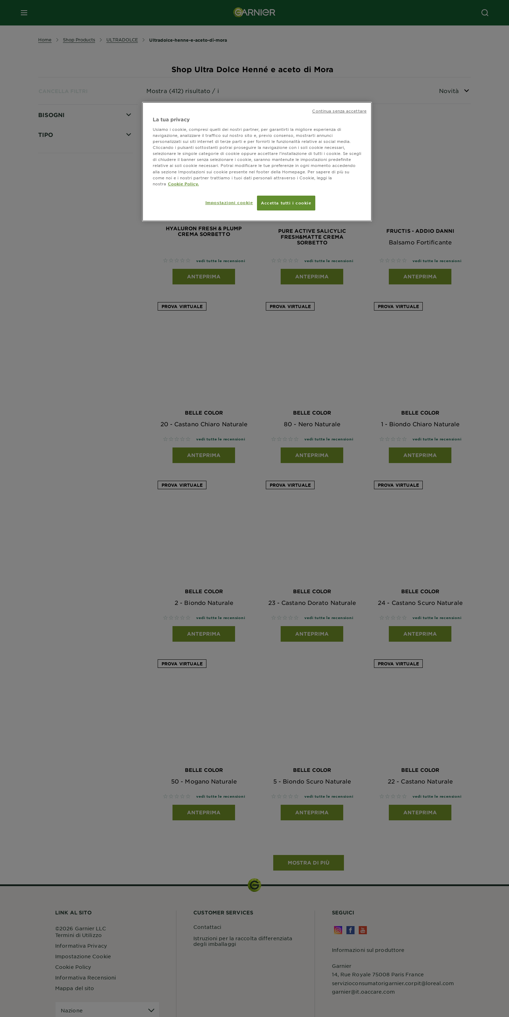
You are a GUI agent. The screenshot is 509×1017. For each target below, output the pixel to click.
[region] (257, 161)
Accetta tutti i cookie (286, 202)
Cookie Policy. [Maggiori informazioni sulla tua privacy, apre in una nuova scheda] (183, 183)
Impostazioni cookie (229, 202)
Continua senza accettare (339, 110)
